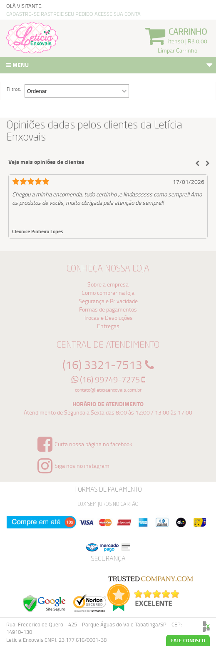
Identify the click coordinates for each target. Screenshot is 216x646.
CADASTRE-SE (23, 14)
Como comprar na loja (108, 293)
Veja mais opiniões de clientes (46, 162)
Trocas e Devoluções (108, 318)
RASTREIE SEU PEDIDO (67, 14)
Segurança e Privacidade (108, 301)
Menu (110, 65)
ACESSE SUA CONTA (117, 14)
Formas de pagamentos (108, 309)
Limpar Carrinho (177, 50)
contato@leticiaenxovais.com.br (108, 389)
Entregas (108, 326)
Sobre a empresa (108, 284)
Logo (32, 37)
